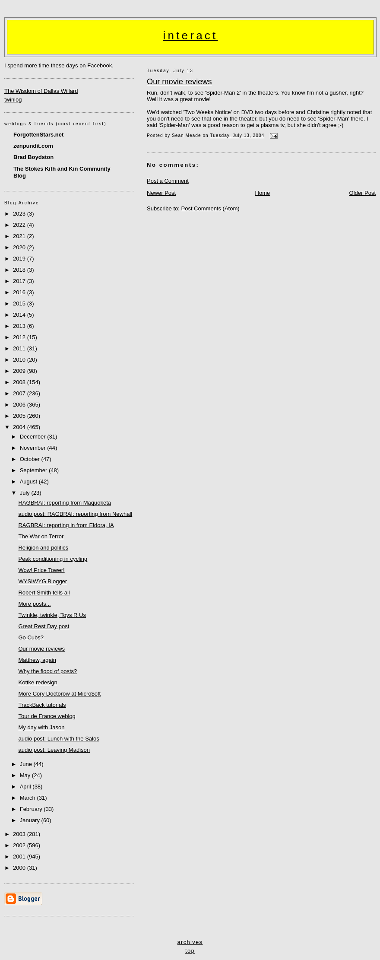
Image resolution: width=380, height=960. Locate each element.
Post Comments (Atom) (210, 208)
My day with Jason (41, 727)
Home (262, 193)
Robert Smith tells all (44, 592)
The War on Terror (40, 536)
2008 (20, 382)
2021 (20, 236)
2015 (20, 303)
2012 (20, 337)
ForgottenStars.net (38, 134)
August (29, 481)
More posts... (34, 604)
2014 (20, 315)
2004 (20, 427)
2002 (20, 845)
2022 (20, 225)
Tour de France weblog (46, 716)
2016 (20, 292)
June (27, 764)
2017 (20, 281)
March (28, 798)
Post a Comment (168, 181)
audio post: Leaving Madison (54, 750)
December (34, 436)
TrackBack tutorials (42, 705)
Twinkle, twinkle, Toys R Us (52, 615)
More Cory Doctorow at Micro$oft (59, 693)
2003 (20, 834)
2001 (20, 856)
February (32, 809)
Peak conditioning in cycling (52, 559)
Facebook (99, 65)
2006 (20, 404)
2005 (20, 416)
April (26, 786)
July (26, 493)
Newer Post (161, 193)
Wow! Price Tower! (41, 570)
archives (190, 942)
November (34, 448)
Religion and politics (43, 547)
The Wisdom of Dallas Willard (41, 91)
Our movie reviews (179, 81)
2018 (20, 270)
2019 (20, 258)
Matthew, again (37, 660)
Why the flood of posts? (47, 671)
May (26, 775)
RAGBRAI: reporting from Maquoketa (64, 502)
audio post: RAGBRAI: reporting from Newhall (75, 514)
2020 (20, 247)
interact (190, 35)
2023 (20, 213)
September (34, 470)
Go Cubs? (31, 637)
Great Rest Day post (43, 626)
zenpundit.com (33, 146)
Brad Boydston (33, 157)
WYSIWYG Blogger (42, 581)
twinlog (13, 99)
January (30, 820)
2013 (20, 326)
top (190, 950)
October (30, 459)
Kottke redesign (37, 682)
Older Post (362, 193)
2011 (20, 348)
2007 (20, 393)
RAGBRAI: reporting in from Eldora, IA (66, 525)
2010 (20, 359)
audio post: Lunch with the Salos (58, 738)
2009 (20, 371)
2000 (20, 868)
